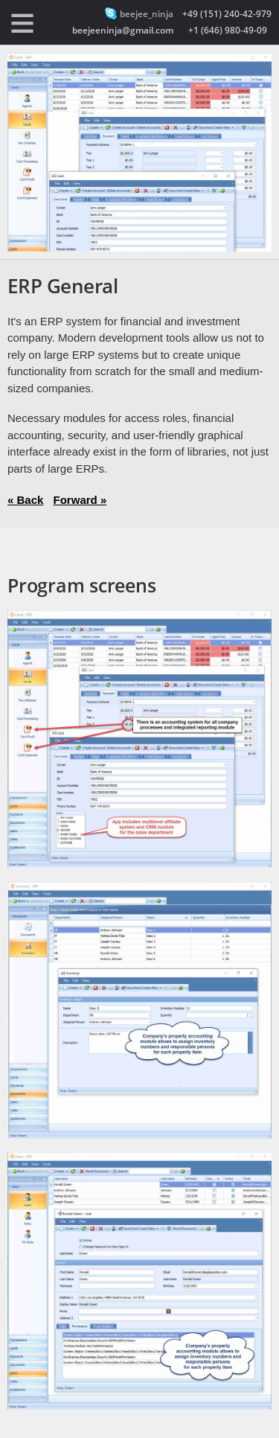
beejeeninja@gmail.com (122, 30)
